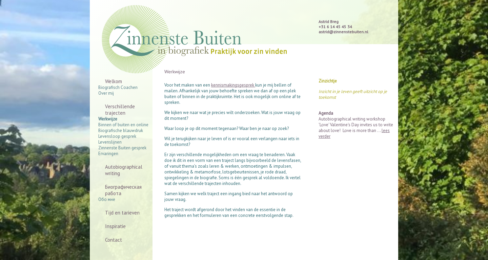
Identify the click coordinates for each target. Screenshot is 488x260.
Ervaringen (108, 153)
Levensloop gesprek (117, 136)
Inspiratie (115, 226)
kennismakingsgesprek (233, 85)
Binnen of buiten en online (123, 125)
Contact (113, 240)
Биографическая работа (123, 190)
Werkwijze (107, 119)
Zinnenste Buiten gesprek (122, 148)
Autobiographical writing (123, 170)
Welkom (113, 81)
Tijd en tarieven (122, 212)
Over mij (106, 93)
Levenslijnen (110, 142)
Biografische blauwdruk (120, 130)
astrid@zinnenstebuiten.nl (343, 31)
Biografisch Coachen (118, 87)
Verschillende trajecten (120, 109)
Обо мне (106, 199)
